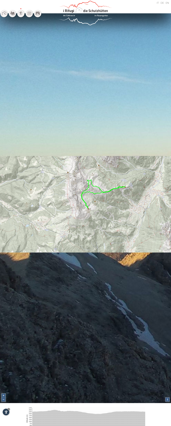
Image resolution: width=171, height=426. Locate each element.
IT (158, 2)
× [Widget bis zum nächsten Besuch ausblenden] (8, 409)
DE (162, 2)
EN (167, 2)
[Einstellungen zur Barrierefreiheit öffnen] (6, 412)
